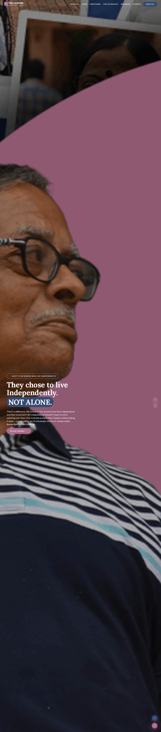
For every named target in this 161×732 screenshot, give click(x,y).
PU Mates (137, 4)
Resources (125, 4)
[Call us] (154, 725)
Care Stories (95, 4)
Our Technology (110, 4)
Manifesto (74, 4)
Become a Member (19, 431)
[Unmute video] (155, 406)
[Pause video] (155, 399)
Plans (84, 4)
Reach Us (150, 4)
